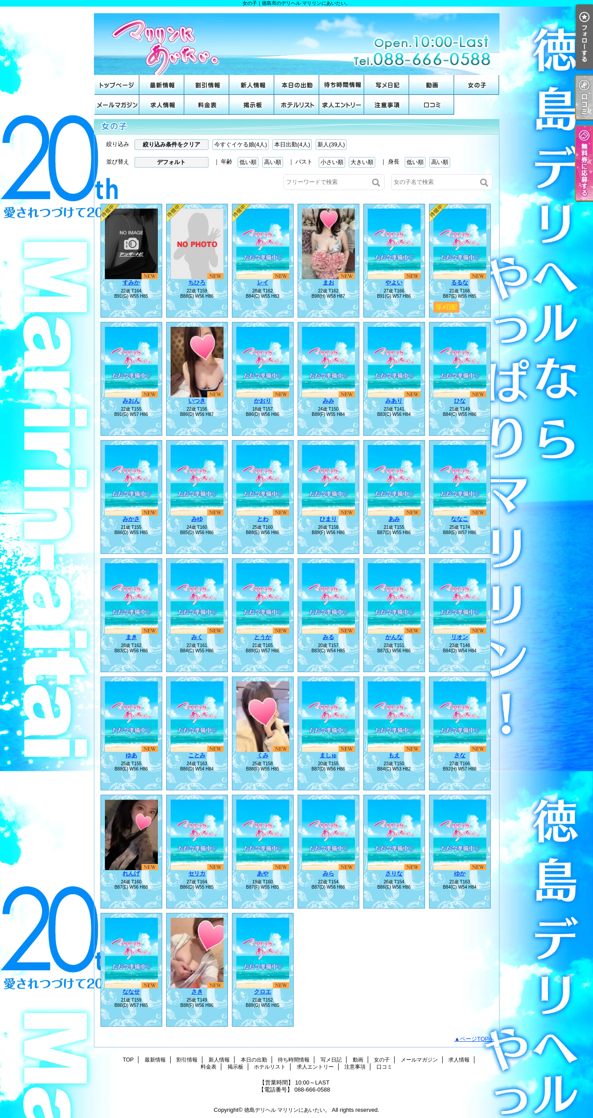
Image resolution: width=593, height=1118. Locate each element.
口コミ (431, 105)
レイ (263, 282)
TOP (116, 85)
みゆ (197, 519)
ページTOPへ (477, 1039)
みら (328, 873)
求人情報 (161, 105)
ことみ (196, 755)
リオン (459, 637)
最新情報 (161, 85)
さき (197, 991)
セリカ (196, 873)
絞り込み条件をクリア (171, 144)
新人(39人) (331, 144)
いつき (196, 400)
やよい (394, 282)
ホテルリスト (296, 105)
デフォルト (171, 162)
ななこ (459, 519)
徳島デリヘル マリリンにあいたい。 (287, 1110)
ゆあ (131, 755)
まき (131, 637)
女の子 (476, 85)
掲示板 (251, 105)
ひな (460, 400)
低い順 (248, 162)
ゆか (460, 873)
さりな (394, 873)
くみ (263, 755)
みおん (131, 400)
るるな (459, 282)
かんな (394, 637)
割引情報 (206, 85)
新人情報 (251, 85)
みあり (394, 400)
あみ (394, 519)
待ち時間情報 (341, 85)
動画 (431, 85)
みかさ (131, 519)
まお (328, 282)
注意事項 (386, 105)
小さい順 (332, 162)
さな (460, 755)
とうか (262, 637)
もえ (394, 755)
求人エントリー (341, 105)
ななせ (131, 991)
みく (197, 637)
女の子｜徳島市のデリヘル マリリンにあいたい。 (297, 41)
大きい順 (362, 162)
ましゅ (328, 755)
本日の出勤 (296, 85)
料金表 (206, 105)
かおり (262, 400)
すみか (131, 282)
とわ (263, 519)
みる (328, 637)
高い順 (272, 162)
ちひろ (196, 282)
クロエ (262, 991)
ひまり (328, 519)
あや (263, 873)
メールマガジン (116, 105)
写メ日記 (386, 85)
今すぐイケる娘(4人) (240, 144)
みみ (328, 400)
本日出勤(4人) (292, 144)
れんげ (131, 873)
